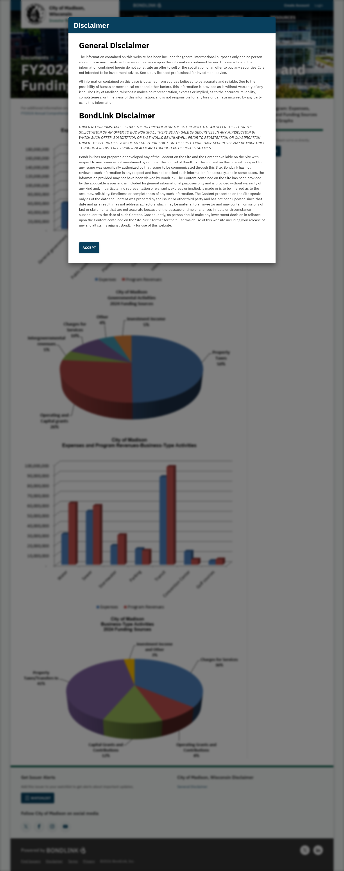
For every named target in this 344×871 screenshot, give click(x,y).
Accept (89, 247)
